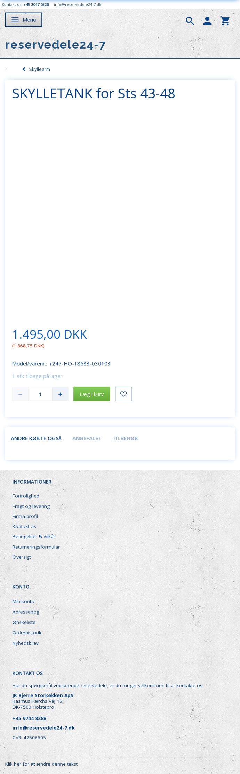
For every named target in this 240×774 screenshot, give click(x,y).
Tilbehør (125, 438)
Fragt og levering (31, 506)
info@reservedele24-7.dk (77, 4)
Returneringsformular (36, 547)
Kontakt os (24, 526)
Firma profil (25, 516)
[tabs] (190, 20)
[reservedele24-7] (55, 44)
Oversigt (22, 557)
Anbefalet (87, 438)
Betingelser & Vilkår (34, 536)
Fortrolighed (26, 496)
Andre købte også (36, 438)
